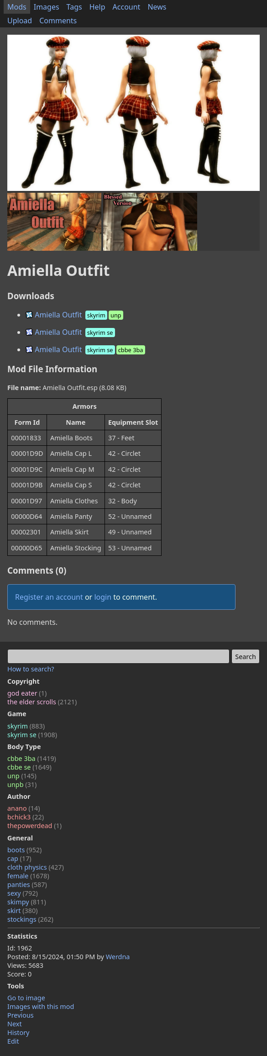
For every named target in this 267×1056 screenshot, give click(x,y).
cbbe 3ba (31, 758)
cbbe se (29, 767)
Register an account (49, 597)
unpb (22, 784)
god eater (27, 693)
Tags (74, 7)
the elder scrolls (42, 701)
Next (14, 1023)
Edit (13, 1041)
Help (97, 7)
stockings (30, 919)
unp (22, 775)
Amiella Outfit (75, 315)
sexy (22, 893)
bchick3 (25, 817)
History (18, 1032)
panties (27, 884)
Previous (20, 1015)
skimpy (26, 902)
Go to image (26, 997)
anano (23, 808)
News (156, 7)
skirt (22, 910)
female (28, 875)
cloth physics (35, 867)
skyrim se (32, 734)
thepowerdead (34, 825)
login (102, 597)
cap (19, 858)
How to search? (30, 669)
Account (127, 7)
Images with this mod (40, 1006)
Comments (58, 21)
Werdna (118, 956)
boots (24, 849)
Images (46, 7)
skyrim (26, 726)
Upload (19, 21)
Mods (16, 7)
